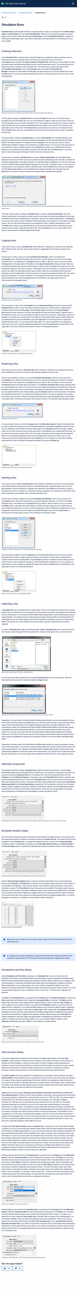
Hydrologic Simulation (25, 13)
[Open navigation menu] (73, 3)
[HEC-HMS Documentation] (3, 4)
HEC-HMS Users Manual (15, 3)
